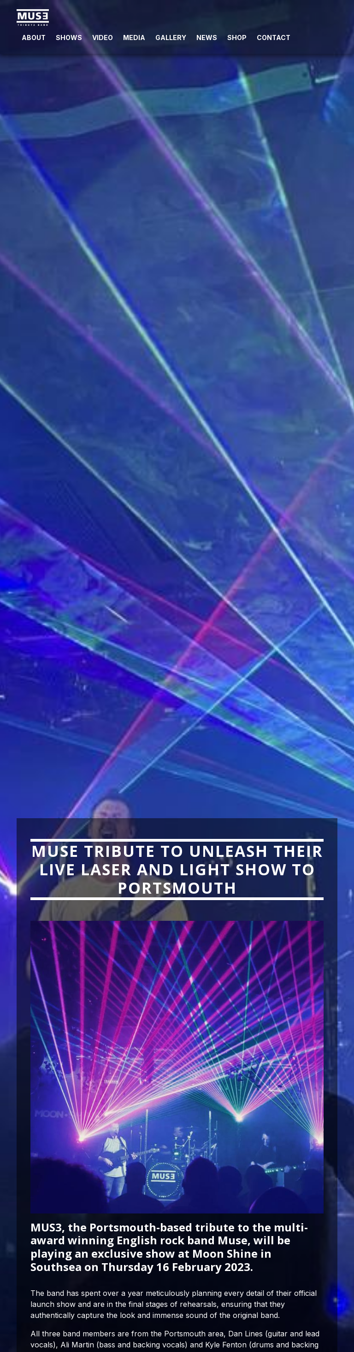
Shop (237, 37)
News (206, 37)
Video (102, 37)
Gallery (170, 37)
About (34, 37)
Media (134, 37)
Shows (69, 37)
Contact (273, 37)
